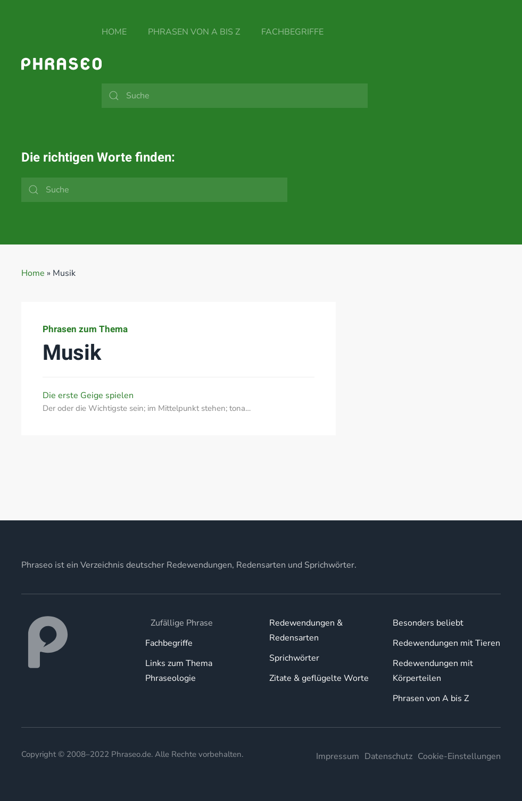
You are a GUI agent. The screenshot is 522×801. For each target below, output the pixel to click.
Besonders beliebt (428, 623)
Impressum (337, 756)
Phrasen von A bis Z (194, 32)
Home (114, 32)
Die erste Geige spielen (88, 395)
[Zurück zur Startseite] (61, 64)
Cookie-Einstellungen (459, 756)
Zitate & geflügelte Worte (319, 678)
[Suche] (235, 95)
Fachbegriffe (292, 32)
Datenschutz (388, 756)
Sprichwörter (294, 658)
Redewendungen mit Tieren (446, 643)
